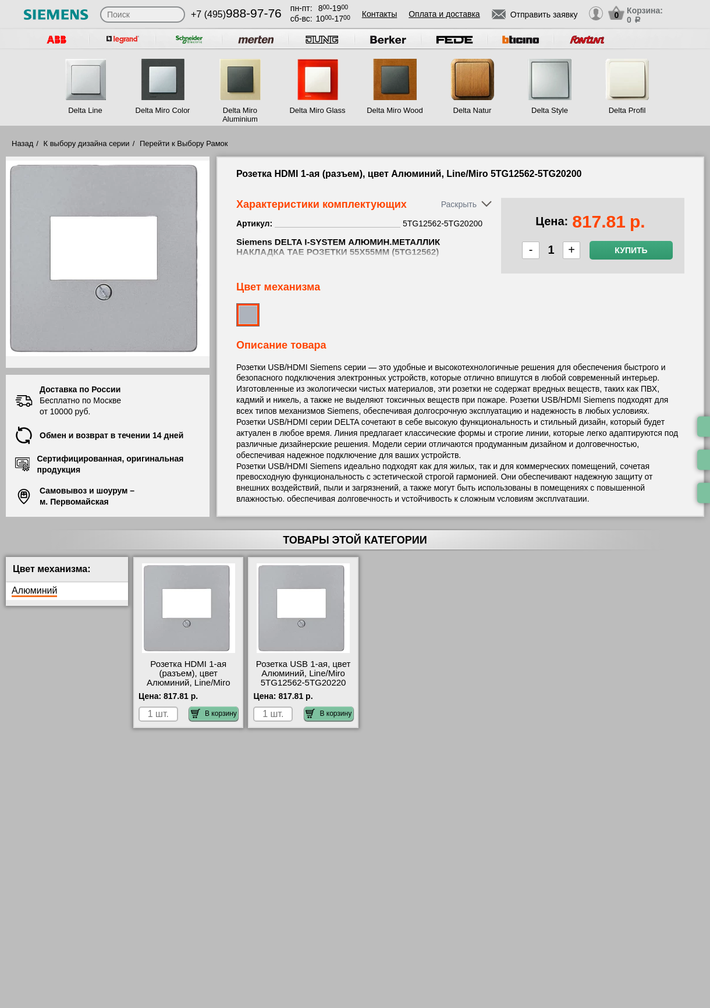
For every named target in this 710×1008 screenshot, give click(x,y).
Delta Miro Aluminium (240, 114)
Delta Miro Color (163, 110)
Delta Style (549, 110)
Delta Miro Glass (317, 110)
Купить (631, 250)
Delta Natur (472, 110)
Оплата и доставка (444, 14)
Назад (22, 143)
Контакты (379, 14)
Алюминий (34, 590)
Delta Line (85, 110)
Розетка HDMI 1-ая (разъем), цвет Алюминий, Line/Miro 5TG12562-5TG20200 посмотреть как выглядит (188, 687)
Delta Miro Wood (395, 110)
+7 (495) (236, 14)
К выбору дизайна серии (87, 143)
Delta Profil (627, 110)
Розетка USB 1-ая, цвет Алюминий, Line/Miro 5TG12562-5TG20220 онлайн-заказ (303, 678)
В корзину (214, 713)
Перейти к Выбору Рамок (184, 143)
